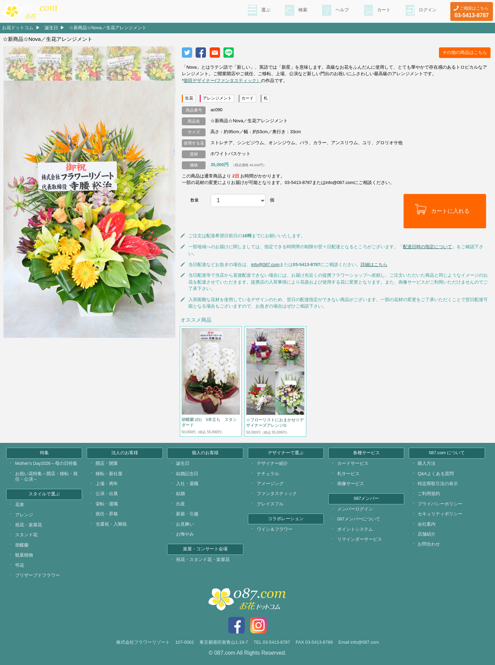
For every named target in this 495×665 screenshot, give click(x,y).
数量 (194, 200)
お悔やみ (185, 534)
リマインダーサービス (359, 539)
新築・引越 (187, 513)
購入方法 (427, 463)
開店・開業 (107, 463)
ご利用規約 (429, 493)
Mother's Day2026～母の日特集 (46, 463)
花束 (19, 504)
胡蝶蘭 (22, 545)
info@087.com (265, 264)
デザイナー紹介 (272, 463)
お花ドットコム (17, 27)
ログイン (427, 10)
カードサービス (352, 463)
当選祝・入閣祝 (111, 524)
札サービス (348, 473)
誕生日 (51, 27)
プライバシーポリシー (440, 503)
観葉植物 (24, 555)
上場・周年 (107, 483)
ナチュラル (268, 473)
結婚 (180, 493)
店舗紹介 (427, 534)
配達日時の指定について (427, 246)
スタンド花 (26, 534)
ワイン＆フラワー (275, 529)
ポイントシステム (355, 529)
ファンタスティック (277, 493)
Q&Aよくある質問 (436, 473)
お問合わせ (429, 544)
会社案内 (427, 524)
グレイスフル (270, 503)
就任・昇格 (107, 513)
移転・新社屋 (109, 473)
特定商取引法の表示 (438, 483)
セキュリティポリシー (440, 513)
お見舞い (185, 524)
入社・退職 (187, 483)
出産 (180, 503)
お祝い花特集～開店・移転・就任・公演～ (46, 476)
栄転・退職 (107, 503)
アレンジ (24, 514)
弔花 (19, 565)
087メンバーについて (358, 518)
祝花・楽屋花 (28, 524)
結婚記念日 (187, 473)
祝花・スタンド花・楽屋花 (203, 559)
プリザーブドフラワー (37, 575)
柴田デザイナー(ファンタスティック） (222, 80)
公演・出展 (107, 493)
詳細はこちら (374, 264)
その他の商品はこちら (464, 52)
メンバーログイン (355, 509)
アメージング (270, 483)
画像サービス (350, 483)
